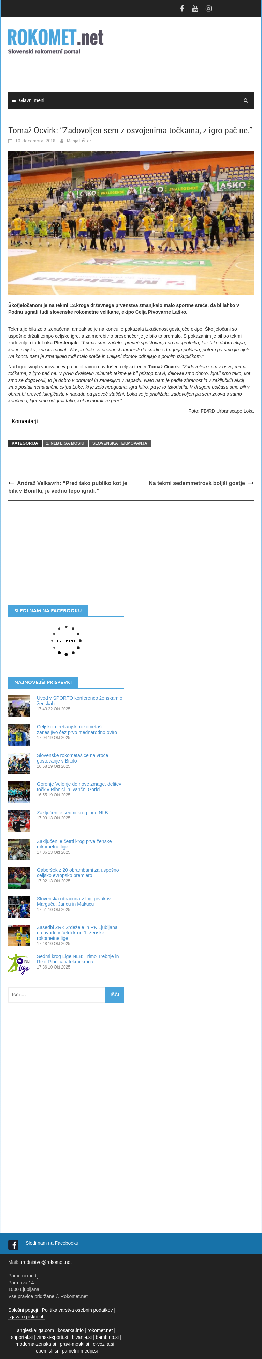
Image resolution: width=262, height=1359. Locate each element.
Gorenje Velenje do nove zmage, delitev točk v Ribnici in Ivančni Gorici (79, 786)
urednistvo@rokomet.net (45, 1262)
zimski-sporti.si (52, 1337)
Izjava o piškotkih (26, 1316)
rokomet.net (100, 1330)
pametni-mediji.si (80, 1351)
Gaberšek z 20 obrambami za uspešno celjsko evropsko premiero (78, 872)
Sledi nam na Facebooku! (53, 1243)
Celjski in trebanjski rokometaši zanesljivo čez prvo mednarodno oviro (77, 729)
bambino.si (107, 1337)
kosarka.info (71, 1330)
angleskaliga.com (35, 1330)
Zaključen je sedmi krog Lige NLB (72, 812)
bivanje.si (82, 1337)
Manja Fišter (79, 140)
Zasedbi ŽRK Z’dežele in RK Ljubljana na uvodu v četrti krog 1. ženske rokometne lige (77, 933)
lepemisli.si (46, 1351)
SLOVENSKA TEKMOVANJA (119, 443)
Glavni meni (31, 100)
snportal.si (22, 1337)
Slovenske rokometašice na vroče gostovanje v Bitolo (72, 758)
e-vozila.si (103, 1344)
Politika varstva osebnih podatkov (77, 1310)
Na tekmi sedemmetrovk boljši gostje (197, 483)
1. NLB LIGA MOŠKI (65, 443)
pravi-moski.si (74, 1344)
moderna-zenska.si (36, 1344)
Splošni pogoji (23, 1310)
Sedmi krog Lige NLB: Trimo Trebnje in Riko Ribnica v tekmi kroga (78, 959)
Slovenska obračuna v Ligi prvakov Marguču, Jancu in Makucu (74, 901)
